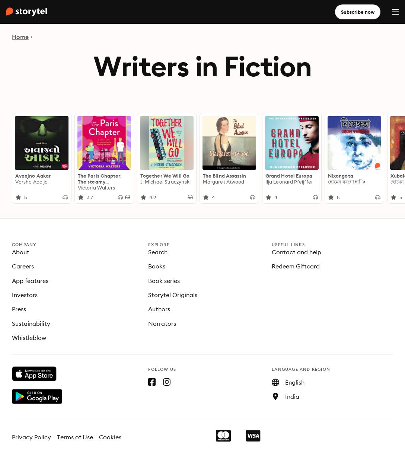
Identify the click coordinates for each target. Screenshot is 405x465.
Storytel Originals (172, 295)
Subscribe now (357, 12)
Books (156, 266)
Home (20, 37)
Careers (23, 266)
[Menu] (395, 12)
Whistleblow (29, 337)
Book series (164, 280)
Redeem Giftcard (296, 266)
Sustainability (31, 323)
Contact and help (296, 252)
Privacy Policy (31, 437)
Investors (25, 295)
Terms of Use (75, 437)
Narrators (162, 323)
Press (19, 309)
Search (158, 252)
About (20, 252)
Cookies (110, 437)
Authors (159, 309)
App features (30, 280)
